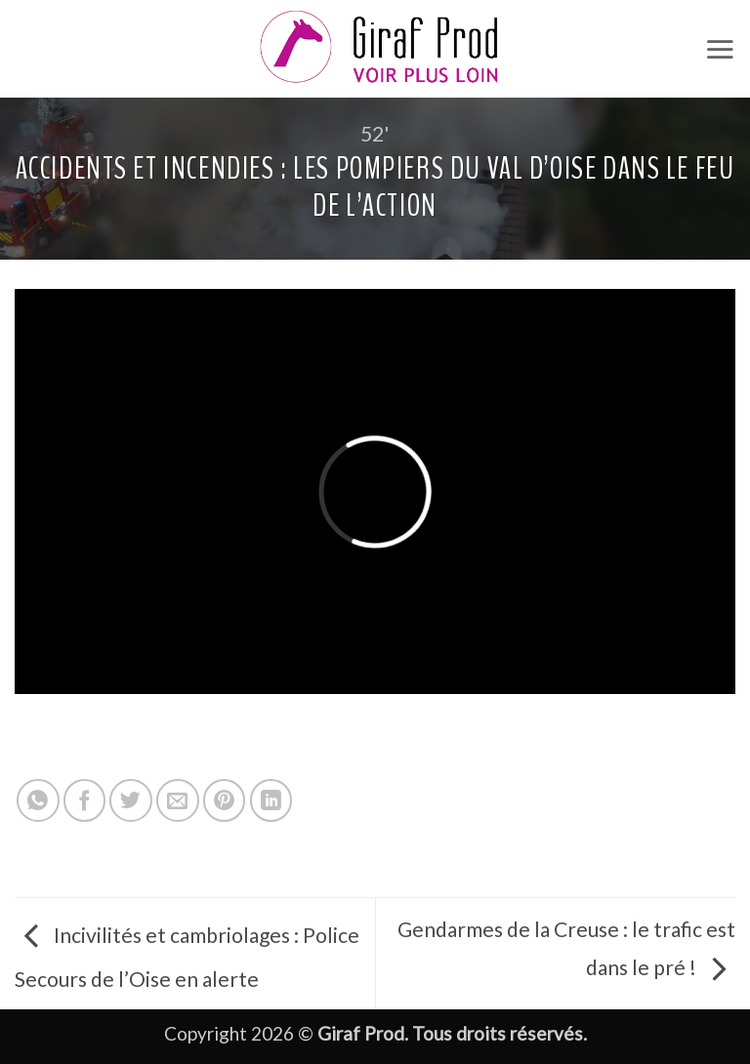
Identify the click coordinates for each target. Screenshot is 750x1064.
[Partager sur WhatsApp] (38, 800)
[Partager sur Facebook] (84, 800)
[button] (719, 48)
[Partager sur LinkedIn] (271, 800)
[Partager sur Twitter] (130, 800)
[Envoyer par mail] (177, 800)
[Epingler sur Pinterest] (224, 800)
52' (375, 133)
